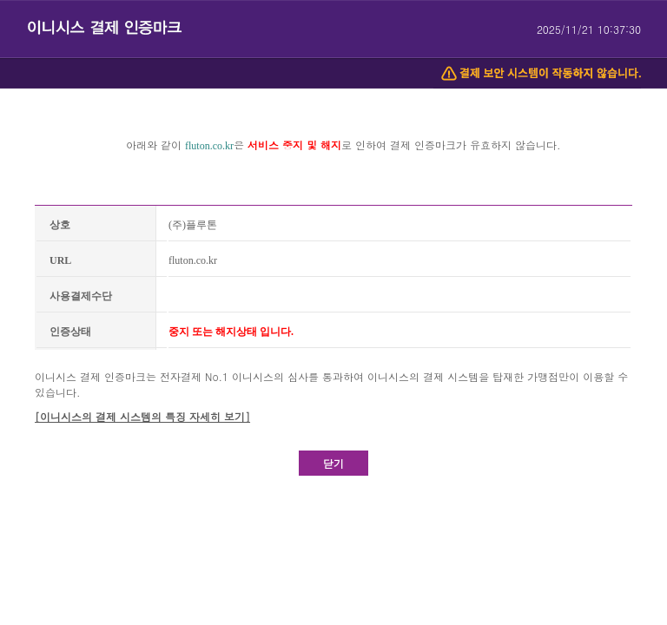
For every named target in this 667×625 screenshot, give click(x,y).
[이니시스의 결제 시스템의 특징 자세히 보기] (142, 416)
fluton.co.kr (209, 146)
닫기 (333, 463)
